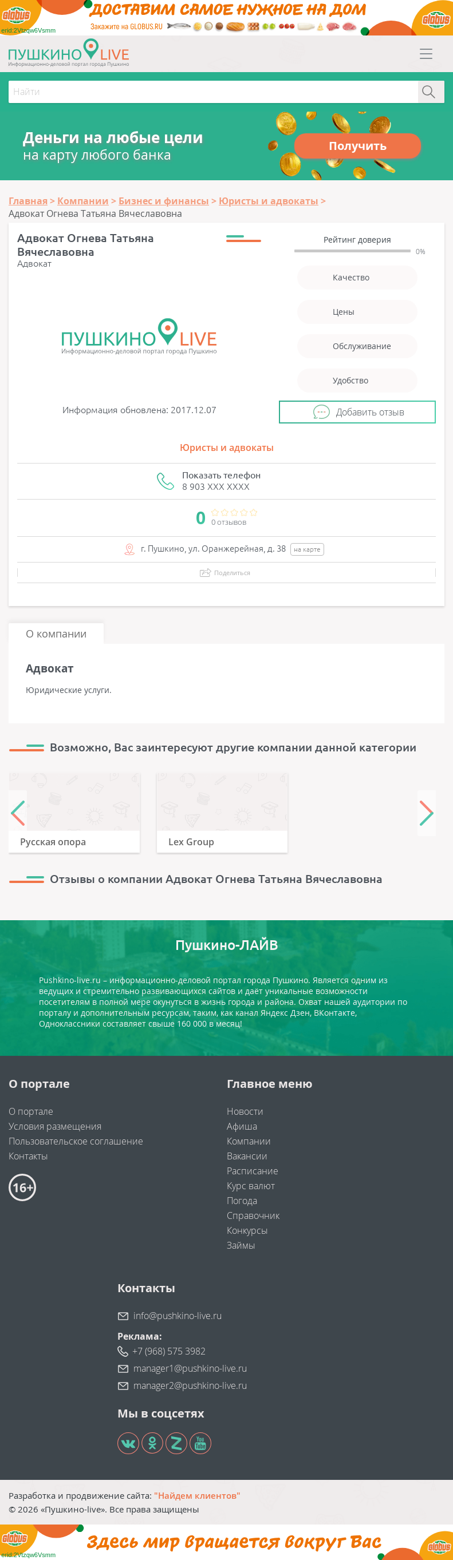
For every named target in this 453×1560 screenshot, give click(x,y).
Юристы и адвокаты (227, 447)
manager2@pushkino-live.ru (190, 1385)
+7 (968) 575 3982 (169, 1351)
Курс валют (251, 1185)
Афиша (242, 1126)
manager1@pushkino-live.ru (190, 1368)
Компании (249, 1141)
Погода (242, 1200)
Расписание (252, 1171)
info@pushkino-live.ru (177, 1315)
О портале (31, 1111)
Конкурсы (247, 1230)
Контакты (28, 1156)
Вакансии (247, 1156)
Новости (245, 1111)
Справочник (253, 1215)
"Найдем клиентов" (197, 1495)
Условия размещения (55, 1126)
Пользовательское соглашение (76, 1141)
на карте (307, 549)
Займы (241, 1245)
